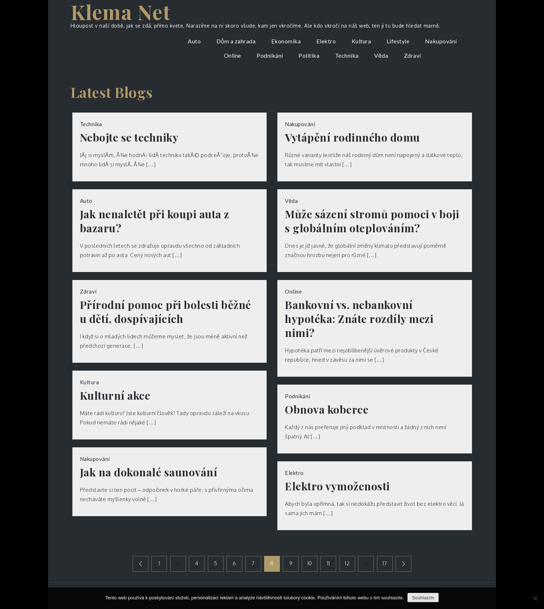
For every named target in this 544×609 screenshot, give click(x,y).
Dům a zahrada (236, 41)
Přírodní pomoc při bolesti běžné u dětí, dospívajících (165, 312)
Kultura (361, 41)
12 (347, 563)
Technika (347, 55)
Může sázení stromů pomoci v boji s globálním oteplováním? (372, 221)
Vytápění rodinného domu (352, 137)
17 (385, 563)
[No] (535, 598)
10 (309, 563)
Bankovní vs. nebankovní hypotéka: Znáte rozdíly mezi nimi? (359, 319)
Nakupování (441, 41)
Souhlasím (423, 597)
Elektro (326, 41)
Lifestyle (398, 41)
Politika (309, 55)
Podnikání (270, 55)
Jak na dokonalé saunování (149, 472)
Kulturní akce (115, 396)
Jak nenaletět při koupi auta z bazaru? (154, 221)
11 (328, 563)
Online (232, 55)
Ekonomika (286, 41)
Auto (194, 41)
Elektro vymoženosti (337, 486)
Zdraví (412, 55)
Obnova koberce (326, 410)
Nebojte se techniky (129, 137)
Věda (381, 55)
